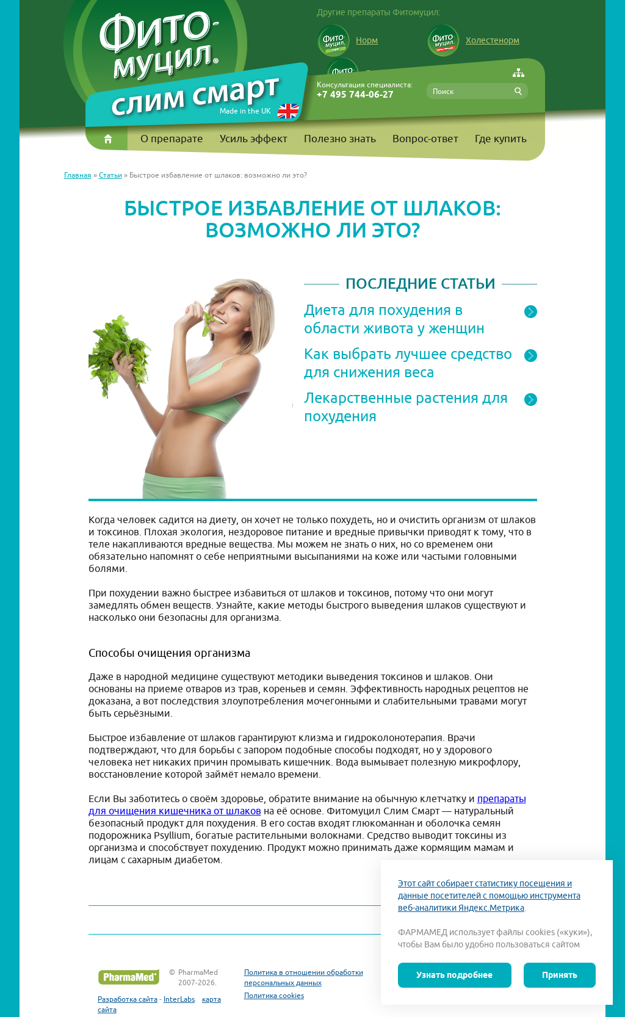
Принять (559, 975)
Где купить (501, 138)
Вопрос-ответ (425, 138)
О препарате (171, 138)
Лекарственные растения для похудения (406, 406)
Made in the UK (245, 110)
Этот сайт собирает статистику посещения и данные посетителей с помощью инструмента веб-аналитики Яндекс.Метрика (489, 895)
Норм (347, 40)
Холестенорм (473, 40)
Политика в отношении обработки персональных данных (303, 977)
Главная (78, 174)
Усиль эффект (253, 138)
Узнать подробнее (454, 975)
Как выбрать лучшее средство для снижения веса (408, 362)
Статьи (110, 174)
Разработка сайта (127, 999)
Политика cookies (274, 995)
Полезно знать (340, 138)
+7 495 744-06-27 (355, 95)
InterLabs (179, 999)
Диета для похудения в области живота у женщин (394, 318)
